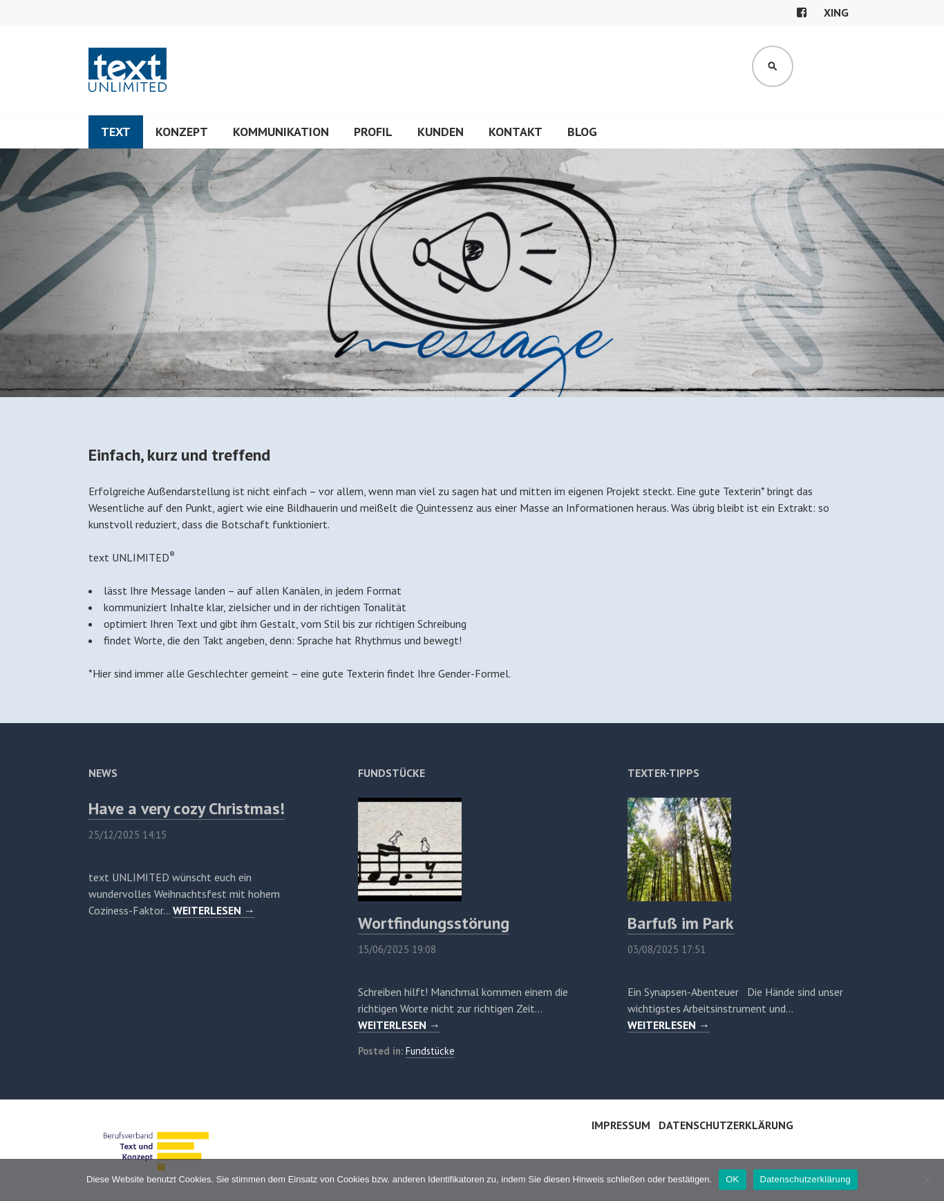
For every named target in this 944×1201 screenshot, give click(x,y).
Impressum (621, 1125)
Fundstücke (430, 1050)
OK (732, 1179)
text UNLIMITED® (128, 70)
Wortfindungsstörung (433, 923)
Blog (582, 132)
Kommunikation (281, 132)
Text (116, 132)
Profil (373, 132)
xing (836, 12)
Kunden (440, 132)
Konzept (181, 132)
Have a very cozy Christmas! (186, 808)
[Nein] (927, 1179)
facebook (801, 12)
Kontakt (515, 132)
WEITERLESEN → (214, 910)
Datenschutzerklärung (726, 1125)
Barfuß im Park (680, 923)
